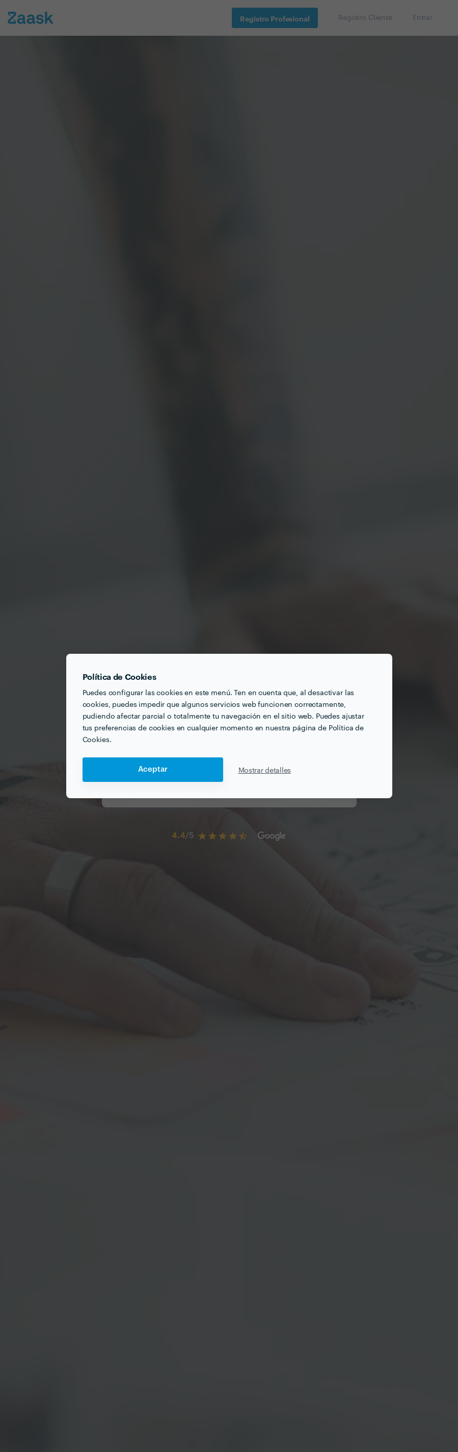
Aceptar (153, 769)
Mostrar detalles (264, 770)
